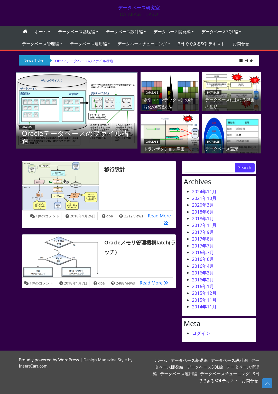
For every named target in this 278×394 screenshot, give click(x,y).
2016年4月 (203, 266)
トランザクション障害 (164, 149)
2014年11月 (204, 307)
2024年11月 (204, 191)
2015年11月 (204, 300)
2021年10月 (204, 198)
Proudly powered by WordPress (49, 360)
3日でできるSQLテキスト (201, 44)
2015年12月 (204, 293)
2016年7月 (203, 252)
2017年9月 (203, 232)
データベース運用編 (88, 44)
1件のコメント (47, 216)
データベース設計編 (124, 31)
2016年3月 (203, 273)
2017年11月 (204, 225)
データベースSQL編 (219, 31)
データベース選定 (221, 149)
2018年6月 (203, 212)
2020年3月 (203, 205)
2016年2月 (203, 280)
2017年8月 (203, 239)
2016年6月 (203, 259)
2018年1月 (203, 218)
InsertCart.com (33, 366)
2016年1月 (203, 286)
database (27, 127)
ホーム (41, 31)
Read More (159, 215)
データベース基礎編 (76, 31)
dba (109, 216)
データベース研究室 (139, 7)
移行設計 (114, 169)
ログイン (201, 333)
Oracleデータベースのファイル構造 (84, 60)
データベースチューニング (142, 44)
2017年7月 (203, 246)
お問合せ (241, 44)
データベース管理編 (40, 44)
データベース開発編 (172, 31)
